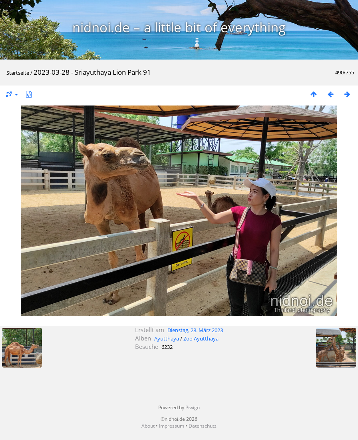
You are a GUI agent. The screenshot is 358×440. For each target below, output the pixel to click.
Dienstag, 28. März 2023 (195, 330)
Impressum (171, 425)
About (148, 425)
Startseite (17, 72)
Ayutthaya (166, 338)
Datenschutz (203, 425)
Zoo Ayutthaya (201, 338)
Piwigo (192, 407)
